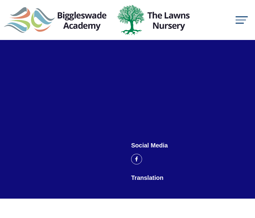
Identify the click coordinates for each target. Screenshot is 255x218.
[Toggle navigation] (241, 20)
